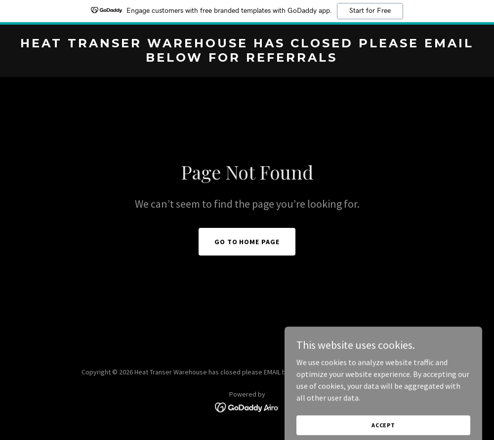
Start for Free (370, 10)
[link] (247, 59)
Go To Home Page (247, 241)
